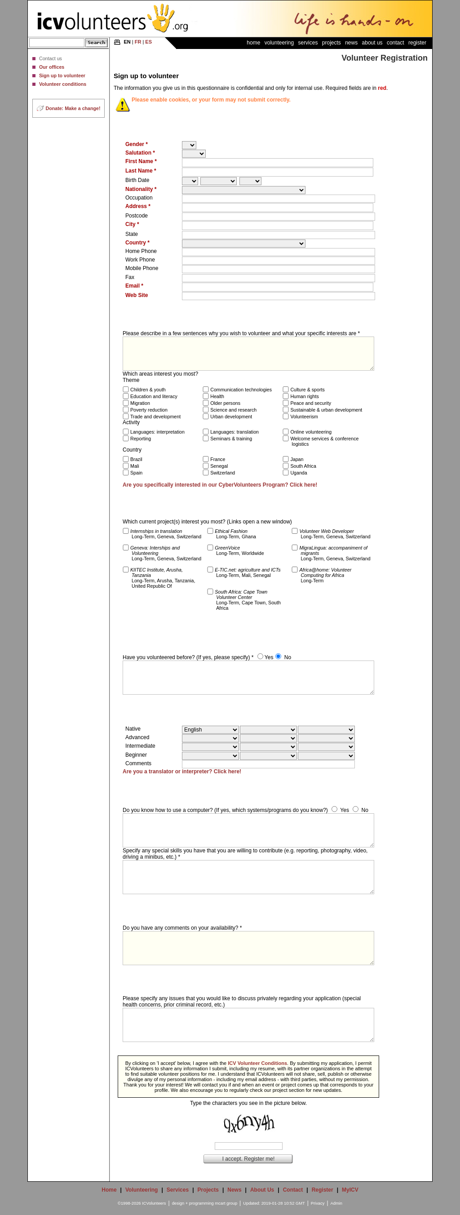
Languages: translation (234, 432)
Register (417, 43)
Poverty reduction (149, 409)
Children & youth (148, 389)
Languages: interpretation (157, 432)
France (217, 459)
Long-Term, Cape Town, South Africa (248, 600)
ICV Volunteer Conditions (257, 1063)
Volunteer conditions (62, 84)
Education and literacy (153, 396)
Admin (336, 1203)
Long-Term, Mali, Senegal (248, 572)
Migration (140, 403)
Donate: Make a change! (73, 108)
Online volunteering (311, 432)
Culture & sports (307, 389)
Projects (331, 43)
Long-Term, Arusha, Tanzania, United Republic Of (162, 578)
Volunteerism (304, 416)
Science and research (233, 409)
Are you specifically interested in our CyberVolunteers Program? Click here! (220, 485)
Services (308, 43)
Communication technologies (241, 389)
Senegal (219, 466)
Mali (134, 466)
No (287, 657)
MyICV (350, 1190)
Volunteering (279, 43)
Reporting (140, 438)
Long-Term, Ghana (235, 533)
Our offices (51, 67)
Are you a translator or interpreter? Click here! (182, 771)
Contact (395, 43)
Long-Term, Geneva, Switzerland (165, 533)
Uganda (298, 472)
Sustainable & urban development (326, 409)
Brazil (136, 459)
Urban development (231, 416)
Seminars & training (231, 438)
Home (253, 43)
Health (217, 396)
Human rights (304, 396)
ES (148, 41)
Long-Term (325, 575)
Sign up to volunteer (62, 75)
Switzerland (222, 472)
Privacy (318, 1203)
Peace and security (310, 403)
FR (138, 41)
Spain (136, 472)
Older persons (225, 403)
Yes (269, 657)
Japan (296, 459)
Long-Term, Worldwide (239, 550)
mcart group (226, 1203)
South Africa (303, 466)
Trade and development (155, 416)
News (351, 43)
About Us (372, 43)
